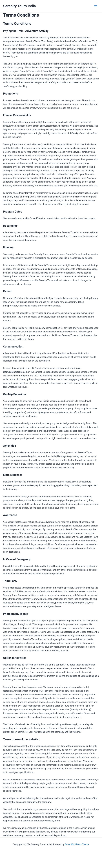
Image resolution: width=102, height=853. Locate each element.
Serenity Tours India (19, 6)
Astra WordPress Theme (77, 844)
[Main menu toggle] (95, 6)
